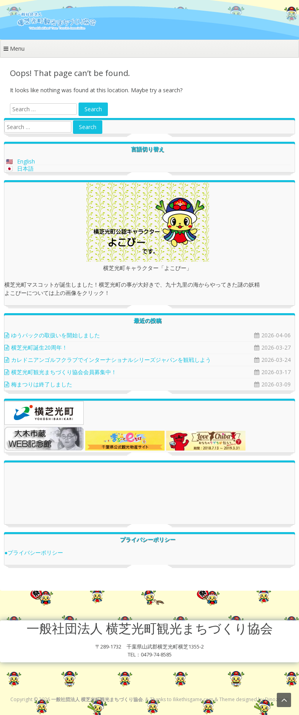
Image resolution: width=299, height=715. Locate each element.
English (26, 161)
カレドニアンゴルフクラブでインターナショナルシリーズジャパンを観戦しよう (111, 359)
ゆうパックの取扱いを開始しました (55, 335)
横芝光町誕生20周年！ (39, 347)
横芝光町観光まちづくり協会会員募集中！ (64, 372)
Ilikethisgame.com (193, 699)
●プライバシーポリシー (33, 552)
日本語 (25, 168)
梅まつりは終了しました (41, 384)
